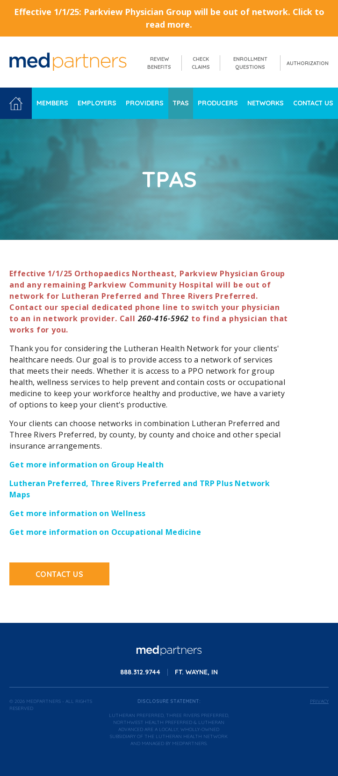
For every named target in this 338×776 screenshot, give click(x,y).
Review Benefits (159, 63)
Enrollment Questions (250, 63)
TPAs (181, 103)
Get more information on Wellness (77, 513)
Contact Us (313, 103)
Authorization (308, 63)
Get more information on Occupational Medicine (105, 532)
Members (52, 103)
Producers (218, 103)
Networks (265, 103)
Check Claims (201, 63)
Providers (145, 103)
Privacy (319, 701)
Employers (97, 103)
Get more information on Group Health (86, 464)
